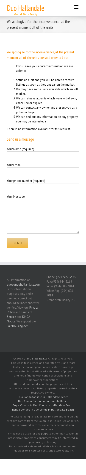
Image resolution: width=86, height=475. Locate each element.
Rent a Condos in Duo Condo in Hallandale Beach (43, 409)
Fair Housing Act (17, 326)
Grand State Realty (35, 358)
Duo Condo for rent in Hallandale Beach (43, 401)
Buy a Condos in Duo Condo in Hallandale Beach (43, 405)
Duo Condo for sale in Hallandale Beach (43, 397)
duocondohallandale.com (24, 285)
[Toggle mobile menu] (76, 7)
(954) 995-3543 (66, 277)
